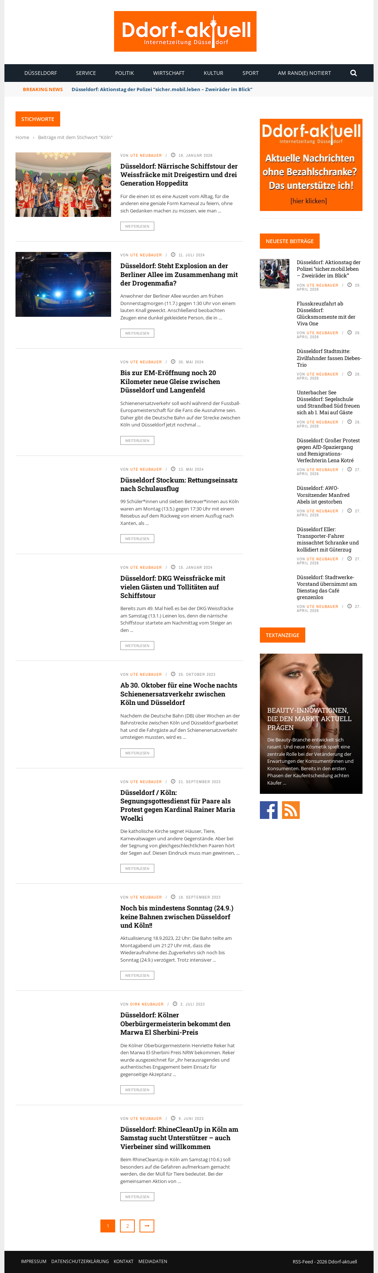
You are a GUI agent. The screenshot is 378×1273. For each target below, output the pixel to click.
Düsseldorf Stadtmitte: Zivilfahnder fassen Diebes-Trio (329, 357)
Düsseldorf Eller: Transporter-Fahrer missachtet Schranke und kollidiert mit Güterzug (328, 539)
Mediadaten (152, 1261)
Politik (124, 72)
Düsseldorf (40, 72)
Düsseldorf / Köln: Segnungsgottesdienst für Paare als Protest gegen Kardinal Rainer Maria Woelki (177, 805)
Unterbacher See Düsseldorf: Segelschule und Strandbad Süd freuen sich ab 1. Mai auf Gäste (328, 402)
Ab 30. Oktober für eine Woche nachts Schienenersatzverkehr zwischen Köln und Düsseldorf (178, 694)
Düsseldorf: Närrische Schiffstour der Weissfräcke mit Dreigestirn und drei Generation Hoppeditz (179, 175)
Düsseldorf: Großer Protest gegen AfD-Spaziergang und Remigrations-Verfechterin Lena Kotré (328, 450)
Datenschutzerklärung (80, 1261)
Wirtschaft (169, 72)
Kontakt (124, 1261)
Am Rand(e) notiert (304, 72)
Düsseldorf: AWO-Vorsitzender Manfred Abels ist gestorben (323, 494)
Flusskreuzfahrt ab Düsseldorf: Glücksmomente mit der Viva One (326, 313)
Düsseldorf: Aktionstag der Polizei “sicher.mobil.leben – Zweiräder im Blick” (162, 89)
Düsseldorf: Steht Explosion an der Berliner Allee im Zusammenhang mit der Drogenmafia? (179, 274)
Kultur (213, 72)
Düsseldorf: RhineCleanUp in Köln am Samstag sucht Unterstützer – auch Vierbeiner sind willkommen (179, 1138)
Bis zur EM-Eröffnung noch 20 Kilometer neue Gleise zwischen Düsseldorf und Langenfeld (170, 381)
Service (86, 72)
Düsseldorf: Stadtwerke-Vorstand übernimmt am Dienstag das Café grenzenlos (327, 587)
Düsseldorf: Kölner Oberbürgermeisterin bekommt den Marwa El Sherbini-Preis (175, 1023)
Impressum (34, 1261)
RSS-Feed (303, 1261)
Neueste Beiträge (290, 241)
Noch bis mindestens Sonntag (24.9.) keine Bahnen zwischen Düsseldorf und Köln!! (176, 916)
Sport (251, 72)
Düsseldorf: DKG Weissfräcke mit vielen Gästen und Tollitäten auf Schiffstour (172, 587)
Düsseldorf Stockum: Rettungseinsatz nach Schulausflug (179, 484)
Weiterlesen (137, 226)
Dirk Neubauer (147, 1004)
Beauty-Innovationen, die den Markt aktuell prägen (309, 719)
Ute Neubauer (146, 155)
